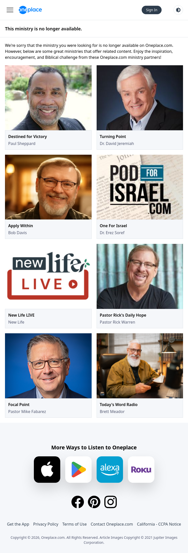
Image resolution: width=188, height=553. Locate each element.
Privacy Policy (45, 524)
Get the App (18, 524)
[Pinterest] (94, 502)
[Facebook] (77, 502)
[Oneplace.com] (30, 10)
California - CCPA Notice (159, 524)
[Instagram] (110, 502)
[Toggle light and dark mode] (178, 10)
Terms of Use (74, 524)
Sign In (151, 9)
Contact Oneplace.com (112, 524)
